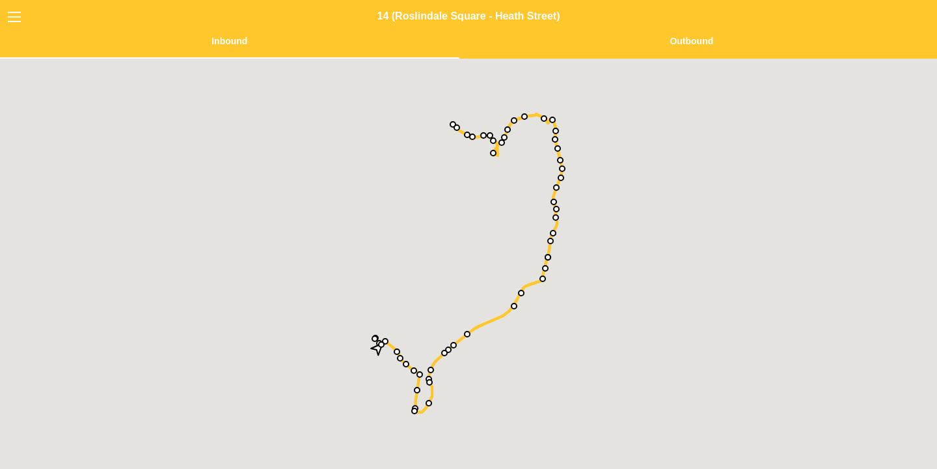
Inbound (229, 41)
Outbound (691, 41)
